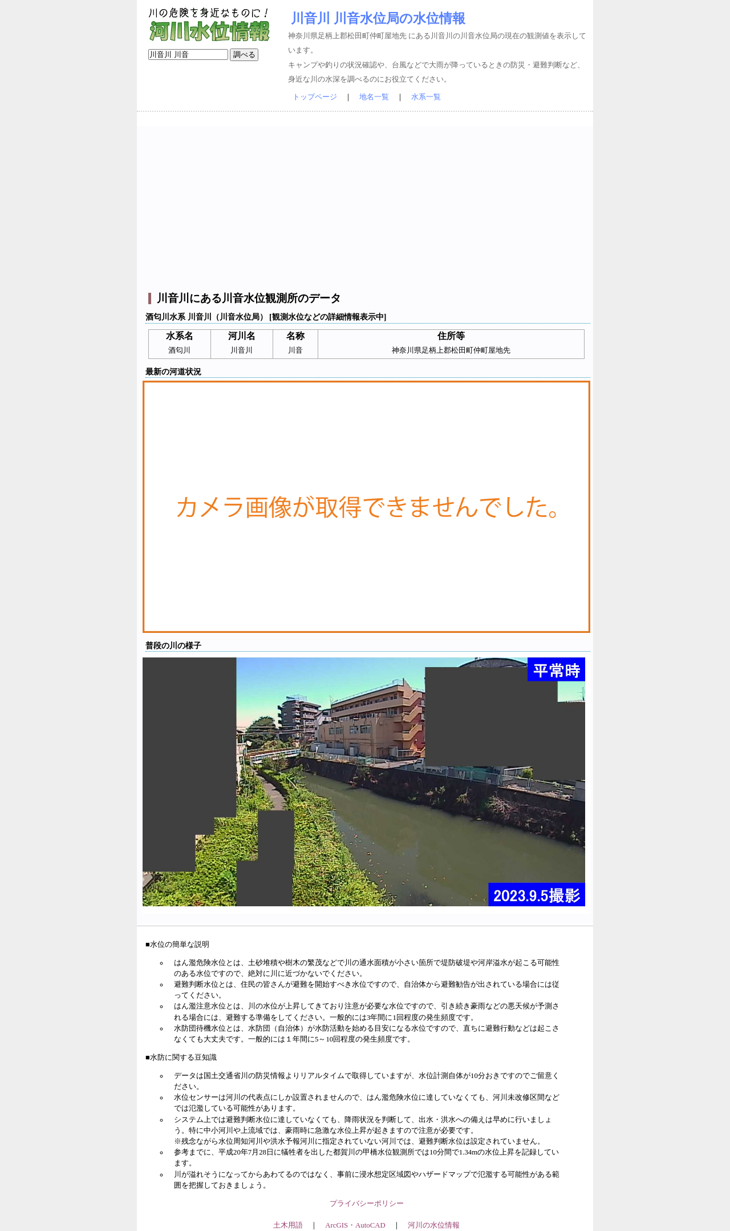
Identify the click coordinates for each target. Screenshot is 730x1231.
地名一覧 (374, 97)
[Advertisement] (366, 206)
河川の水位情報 (434, 1225)
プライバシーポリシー (367, 1204)
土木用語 (288, 1225)
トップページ (315, 97)
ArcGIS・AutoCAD (355, 1225)
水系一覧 (426, 97)
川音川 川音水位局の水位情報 (378, 18)
